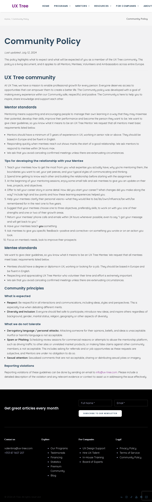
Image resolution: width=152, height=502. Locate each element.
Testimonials (58, 452)
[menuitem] (45, 6)
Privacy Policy (128, 448)
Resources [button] (102, 6)
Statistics (56, 461)
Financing (56, 457)
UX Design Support (94, 448)
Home (45, 6)
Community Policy (130, 457)
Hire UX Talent (91, 452)
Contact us (9, 439)
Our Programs (59, 448)
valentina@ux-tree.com (18, 448)
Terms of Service (130, 452)
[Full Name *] (95, 403)
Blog (53, 475)
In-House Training (93, 457)
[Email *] (131, 403)
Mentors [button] (82, 6)
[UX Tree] (18, 6)
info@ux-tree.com (106, 372)
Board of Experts (93, 461)
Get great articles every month (31, 408)
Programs (62, 6)
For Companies (127, 6)
